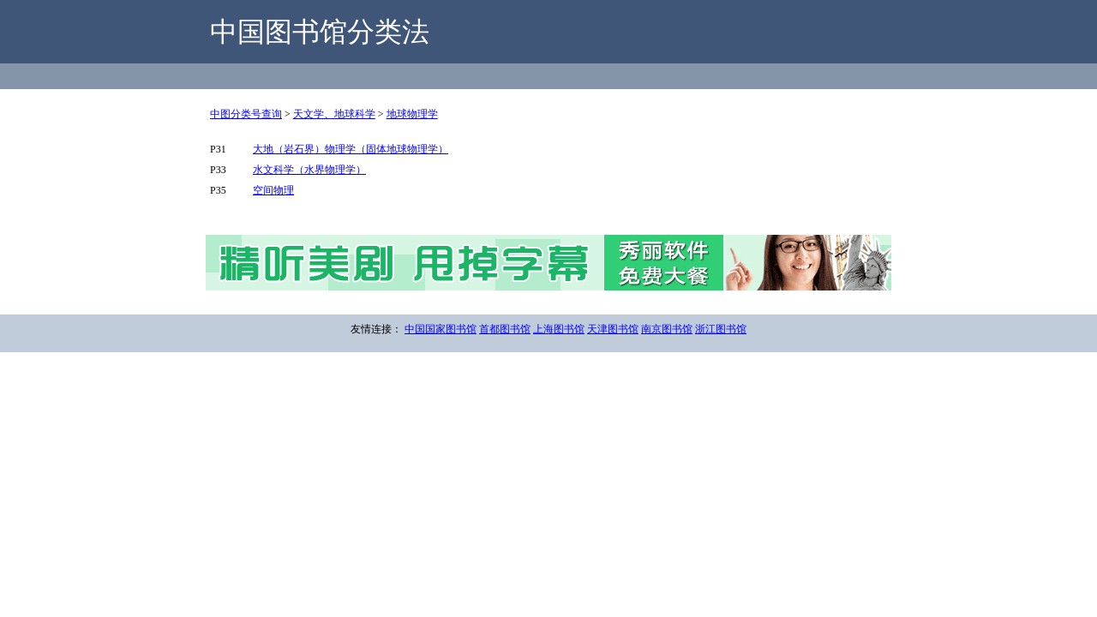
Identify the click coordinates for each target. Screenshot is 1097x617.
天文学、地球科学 (334, 114)
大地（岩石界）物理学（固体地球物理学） (350, 149)
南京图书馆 (666, 329)
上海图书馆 (558, 329)
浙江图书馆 (720, 329)
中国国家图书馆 (441, 329)
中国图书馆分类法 (319, 31)
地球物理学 (412, 114)
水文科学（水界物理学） (309, 170)
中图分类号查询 (246, 114)
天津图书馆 (612, 329)
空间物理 (273, 190)
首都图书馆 (505, 329)
